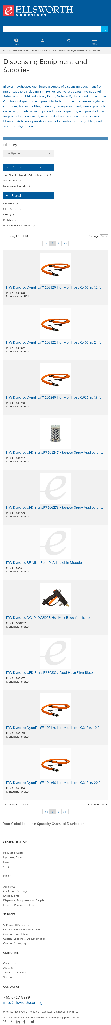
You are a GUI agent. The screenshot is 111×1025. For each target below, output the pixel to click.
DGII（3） (9, 214)
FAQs (6, 866)
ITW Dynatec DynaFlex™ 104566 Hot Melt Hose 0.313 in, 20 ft (53, 783)
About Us (8, 968)
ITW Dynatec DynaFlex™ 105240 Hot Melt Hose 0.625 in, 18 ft (53, 397)
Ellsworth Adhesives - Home (21, 50)
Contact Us (10, 963)
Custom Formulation (15, 934)
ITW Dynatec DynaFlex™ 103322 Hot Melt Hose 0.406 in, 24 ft (53, 342)
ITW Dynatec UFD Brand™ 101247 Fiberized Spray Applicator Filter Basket (55, 453)
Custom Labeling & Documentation (24, 938)
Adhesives (9, 886)
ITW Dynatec (28, 153)
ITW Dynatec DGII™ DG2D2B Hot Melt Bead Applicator (48, 618)
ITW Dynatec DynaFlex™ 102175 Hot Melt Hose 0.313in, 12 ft (53, 728)
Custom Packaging (14, 943)
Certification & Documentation (21, 929)
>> (65, 243)
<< (46, 243)
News (6, 862)
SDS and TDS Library (16, 925)
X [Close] (49, 153)
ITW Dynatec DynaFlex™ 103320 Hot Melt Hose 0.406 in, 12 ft (53, 287)
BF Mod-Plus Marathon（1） (20, 225)
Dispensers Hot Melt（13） (19, 186)
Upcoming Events (13, 857)
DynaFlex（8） (12, 203)
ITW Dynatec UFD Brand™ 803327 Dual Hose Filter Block (49, 673)
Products (48, 50)
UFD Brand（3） (13, 209)
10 (102, 236)
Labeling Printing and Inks (18, 905)
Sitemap (8, 977)
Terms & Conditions (14, 972)
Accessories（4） (13, 180)
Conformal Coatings (15, 891)
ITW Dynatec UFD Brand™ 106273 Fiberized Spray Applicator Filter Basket (55, 508)
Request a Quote (13, 852)
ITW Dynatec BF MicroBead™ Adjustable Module (44, 563)
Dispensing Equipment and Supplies (79, 50)
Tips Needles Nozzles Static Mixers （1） (27, 175)
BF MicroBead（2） (15, 220)
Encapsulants (11, 895)
